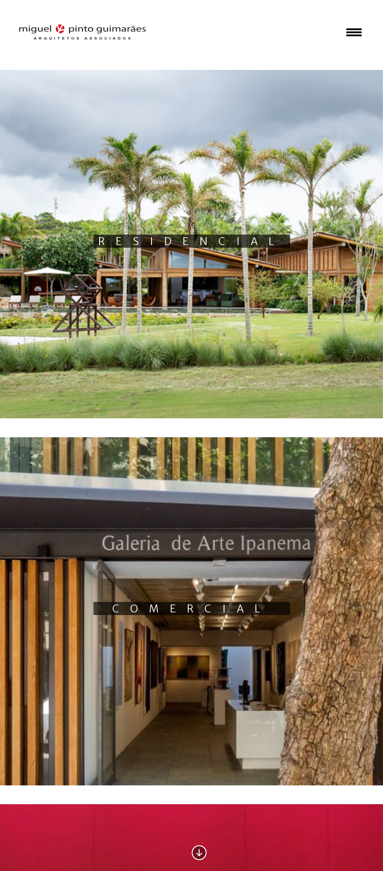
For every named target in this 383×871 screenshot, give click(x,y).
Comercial (191, 608)
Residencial (191, 241)
